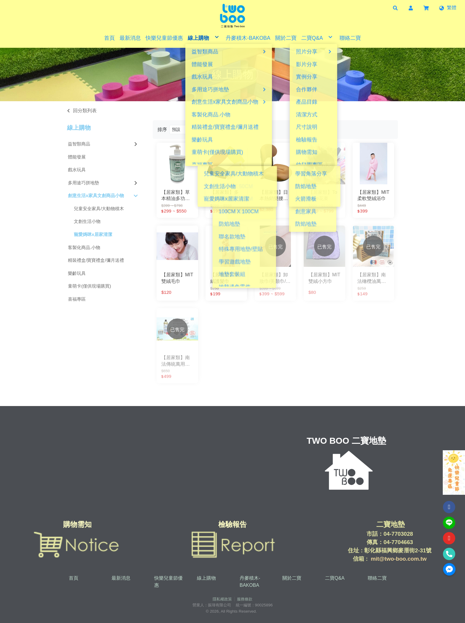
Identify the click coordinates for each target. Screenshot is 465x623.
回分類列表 (85, 110)
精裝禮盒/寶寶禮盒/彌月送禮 (96, 260)
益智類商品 (103, 143)
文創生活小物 (87, 221)
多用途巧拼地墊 (103, 182)
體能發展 (77, 156)
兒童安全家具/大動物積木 (99, 208)
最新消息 (121, 578)
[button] (395, 7)
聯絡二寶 (377, 578)
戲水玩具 (77, 169)
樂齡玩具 (77, 273)
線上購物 (79, 127)
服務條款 (244, 599)
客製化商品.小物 (84, 247)
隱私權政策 (222, 599)
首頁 (73, 578)
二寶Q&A (335, 578)
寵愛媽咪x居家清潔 (93, 234)
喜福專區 (77, 299)
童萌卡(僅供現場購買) (89, 285)
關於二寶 (291, 578)
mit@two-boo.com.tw (398, 559)
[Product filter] (198, 129)
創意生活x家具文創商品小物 (103, 196)
